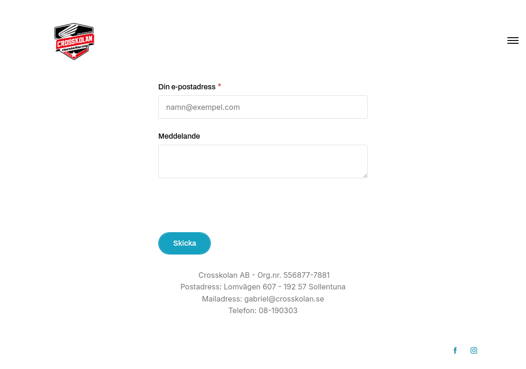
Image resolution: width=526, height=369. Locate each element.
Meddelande (179, 136)
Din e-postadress (187, 87)
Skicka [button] (184, 243)
